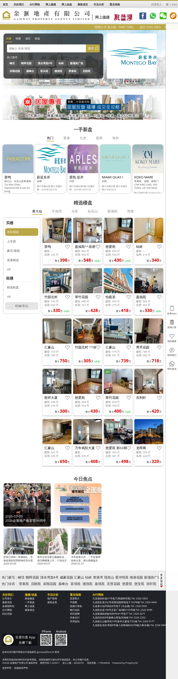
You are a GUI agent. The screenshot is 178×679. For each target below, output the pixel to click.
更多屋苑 (161, 580)
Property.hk (132, 662)
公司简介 (7, 598)
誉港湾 (98, 577)
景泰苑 (72, 71)
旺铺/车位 (21, 306)
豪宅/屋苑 (13, 251)
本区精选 (13, 232)
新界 (99, 138)
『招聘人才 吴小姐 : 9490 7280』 (123, 27)
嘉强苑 (100, 583)
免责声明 (6, 667)
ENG (174, 4)
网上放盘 (30, 606)
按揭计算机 (76, 606)
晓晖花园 (26, 63)
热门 (50, 138)
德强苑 (58, 71)
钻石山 (93, 211)
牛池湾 (57, 211)
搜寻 (91, 48)
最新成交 (30, 609)
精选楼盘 (30, 598)
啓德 (130, 211)
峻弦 (12, 63)
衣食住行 (75, 617)
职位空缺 (7, 613)
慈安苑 (139, 583)
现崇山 (109, 577)
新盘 (37, 38)
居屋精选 (13, 260)
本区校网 (75, 613)
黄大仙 (37, 211)
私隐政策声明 (21, 667)
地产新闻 (52, 598)
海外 (115, 138)
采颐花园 (15, 71)
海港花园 (136, 577)
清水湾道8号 (45, 63)
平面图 (73, 602)
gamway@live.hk (45, 651)
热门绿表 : (9, 583)
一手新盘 (30, 602)
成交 (27, 38)
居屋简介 (75, 598)
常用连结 (75, 621)
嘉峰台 (30, 71)
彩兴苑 (44, 71)
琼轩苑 (151, 583)
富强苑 (75, 583)
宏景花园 (113, 583)
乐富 (74, 211)
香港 (66, 138)
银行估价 (75, 609)
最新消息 (7, 602)
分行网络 (7, 609)
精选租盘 (13, 287)
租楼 (18, 38)
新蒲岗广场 (76, 63)
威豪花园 (66, 577)
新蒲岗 (112, 211)
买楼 (8, 38)
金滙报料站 (8, 606)
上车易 (11, 241)
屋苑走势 (52, 602)
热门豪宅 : (9, 577)
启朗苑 (86, 71)
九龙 (83, 138)
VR (9, 269)
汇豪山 (79, 577)
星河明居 (121, 577)
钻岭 (61, 63)
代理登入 (156, 4)
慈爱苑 (127, 583)
